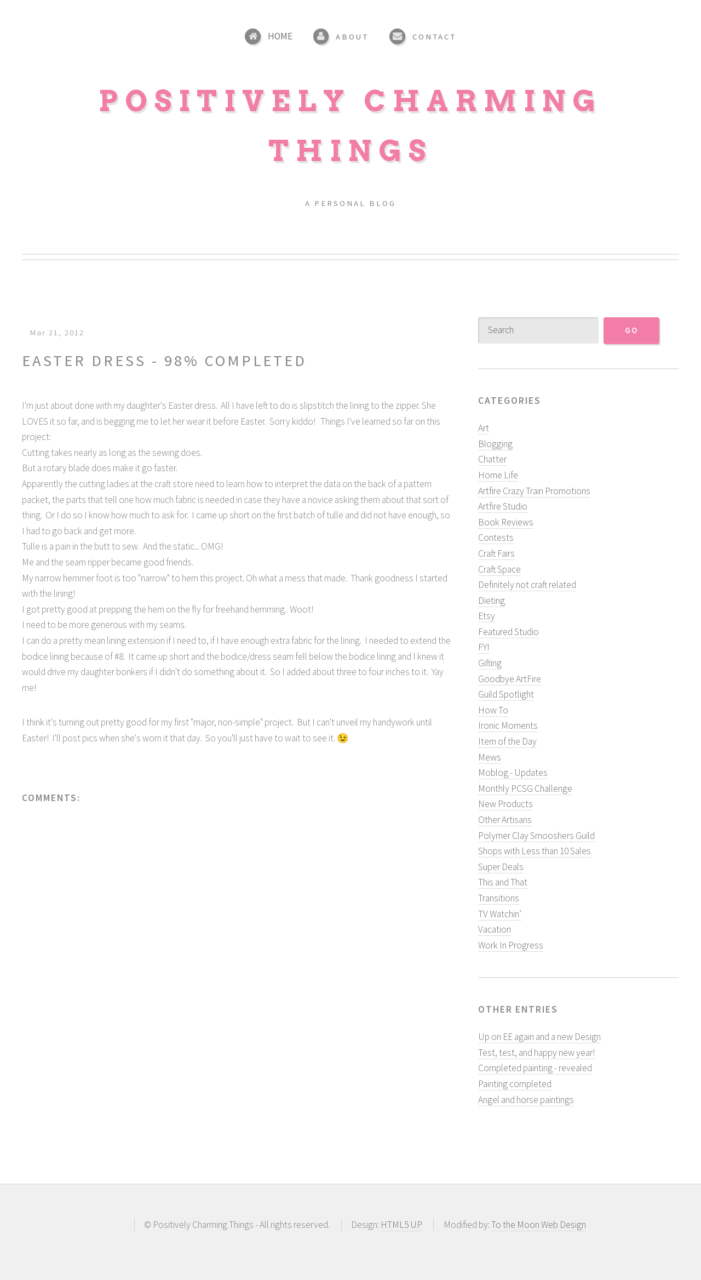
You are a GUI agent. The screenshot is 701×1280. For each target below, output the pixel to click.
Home (280, 36)
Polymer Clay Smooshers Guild (536, 835)
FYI (484, 647)
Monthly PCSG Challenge (525, 788)
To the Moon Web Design (538, 1225)
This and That (502, 882)
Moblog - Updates (513, 773)
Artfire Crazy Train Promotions (534, 490)
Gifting (490, 663)
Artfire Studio (502, 506)
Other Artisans (505, 820)
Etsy (486, 616)
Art (483, 428)
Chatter (492, 459)
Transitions (498, 898)
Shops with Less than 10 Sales (534, 851)
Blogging (495, 444)
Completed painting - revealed (535, 1068)
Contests (496, 538)
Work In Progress (510, 945)
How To (493, 710)
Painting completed (514, 1084)
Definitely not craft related (527, 585)
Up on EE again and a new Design (539, 1037)
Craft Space (499, 569)
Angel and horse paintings (526, 1099)
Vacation (494, 929)
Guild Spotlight (506, 694)
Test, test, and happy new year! (536, 1053)
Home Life (498, 475)
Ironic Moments (508, 725)
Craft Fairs (496, 553)
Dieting (491, 601)
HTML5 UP (401, 1225)
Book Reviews (505, 522)
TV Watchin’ (499, 913)
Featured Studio (508, 632)
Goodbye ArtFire (509, 678)
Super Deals (501, 867)
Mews (489, 757)
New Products (505, 804)
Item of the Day (507, 741)
